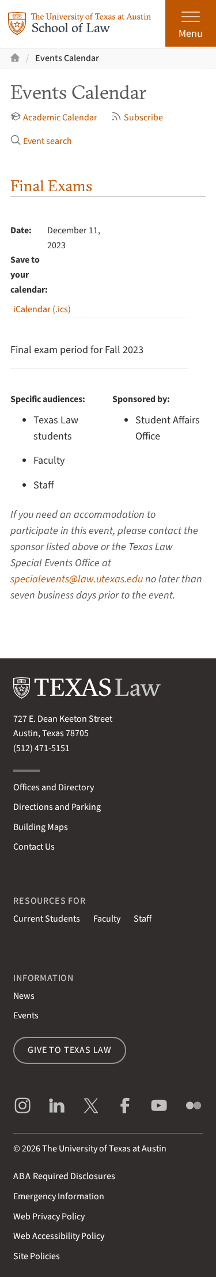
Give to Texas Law (70, 1050)
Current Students (46, 918)
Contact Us (34, 846)
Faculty (106, 918)
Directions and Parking (57, 807)
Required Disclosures (64, 1176)
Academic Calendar (53, 117)
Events (26, 1015)
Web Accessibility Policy (58, 1236)
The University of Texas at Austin (104, 1148)
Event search (41, 141)
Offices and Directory (53, 787)
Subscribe (137, 117)
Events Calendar (67, 58)
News (24, 996)
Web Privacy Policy (49, 1216)
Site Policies (36, 1256)
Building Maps (40, 827)
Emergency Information (58, 1196)
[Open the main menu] (190, 23)
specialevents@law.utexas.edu (76, 578)
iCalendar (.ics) (42, 309)
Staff (142, 918)
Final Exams (51, 185)
